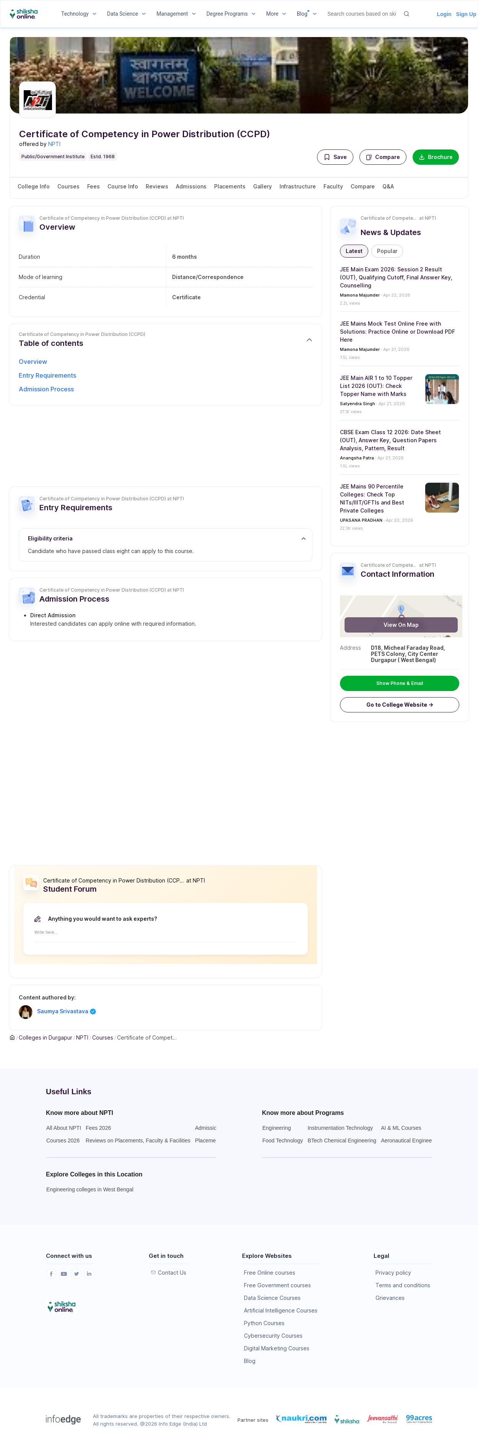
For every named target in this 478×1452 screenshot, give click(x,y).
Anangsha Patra (357, 458)
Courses (68, 186)
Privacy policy (393, 1272)
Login (444, 14)
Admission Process (46, 389)
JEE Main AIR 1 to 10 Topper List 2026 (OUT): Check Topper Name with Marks (376, 386)
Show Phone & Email (399, 683)
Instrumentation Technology (340, 1128)
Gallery (262, 186)
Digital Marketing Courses (276, 1348)
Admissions (191, 186)
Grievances (390, 1298)
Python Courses (264, 1323)
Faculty (333, 186)
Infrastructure (298, 186)
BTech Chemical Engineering (341, 1140)
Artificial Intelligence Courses (280, 1310)
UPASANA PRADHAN (361, 520)
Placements (230, 186)
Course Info (122, 186)
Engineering (276, 1128)
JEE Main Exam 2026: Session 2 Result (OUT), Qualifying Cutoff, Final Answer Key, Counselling (396, 277)
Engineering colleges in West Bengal (89, 1189)
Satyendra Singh (357, 403)
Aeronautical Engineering (411, 1140)
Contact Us (172, 1272)
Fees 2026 (98, 1128)
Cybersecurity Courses (273, 1335)
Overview (33, 361)
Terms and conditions (403, 1285)
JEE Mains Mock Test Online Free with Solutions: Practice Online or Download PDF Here (397, 331)
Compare (383, 157)
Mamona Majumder (360, 295)
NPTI (54, 144)
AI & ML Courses (401, 1128)
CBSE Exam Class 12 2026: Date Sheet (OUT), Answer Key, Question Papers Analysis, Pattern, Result (390, 440)
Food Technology (282, 1140)
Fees (93, 186)
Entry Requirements (47, 375)
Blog (249, 1361)
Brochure (436, 157)
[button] (335, 157)
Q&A (388, 186)
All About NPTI (63, 1128)
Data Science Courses (272, 1298)
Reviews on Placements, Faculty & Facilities (138, 1140)
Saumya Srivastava (66, 1011)
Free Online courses (269, 1272)
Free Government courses (277, 1285)
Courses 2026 (63, 1140)
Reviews (157, 186)
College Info (34, 186)
